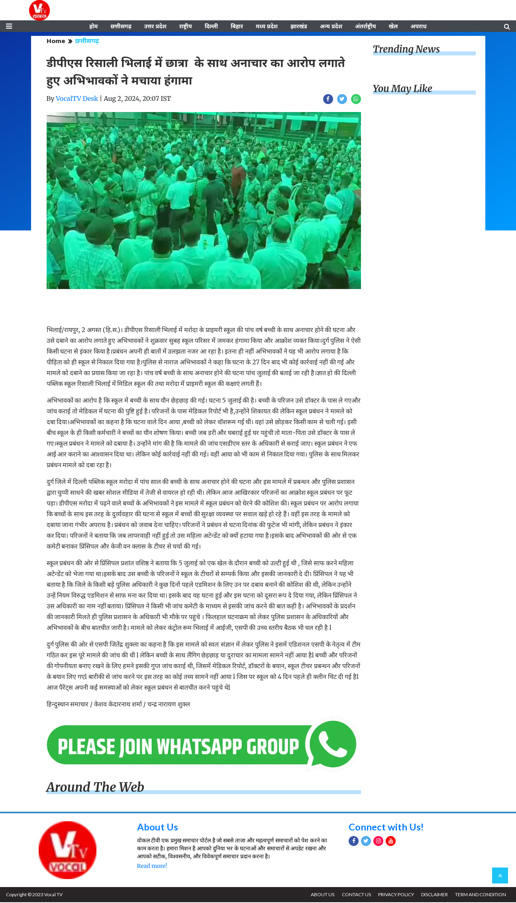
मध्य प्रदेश (267, 27)
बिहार (237, 27)
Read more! (152, 866)
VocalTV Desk (77, 99)
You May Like (403, 89)
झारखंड (298, 27)
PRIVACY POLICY (395, 895)
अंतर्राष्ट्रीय (365, 27)
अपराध (418, 27)
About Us (157, 827)
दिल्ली (211, 27)
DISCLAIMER (434, 895)
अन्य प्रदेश (331, 27)
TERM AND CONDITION (480, 895)
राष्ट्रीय (185, 27)
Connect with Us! (386, 827)
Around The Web (96, 788)
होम (93, 27)
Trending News (406, 50)
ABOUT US (321, 895)
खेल (393, 27)
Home (56, 41)
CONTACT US (355, 895)
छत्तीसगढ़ (120, 27)
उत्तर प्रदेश (155, 27)
